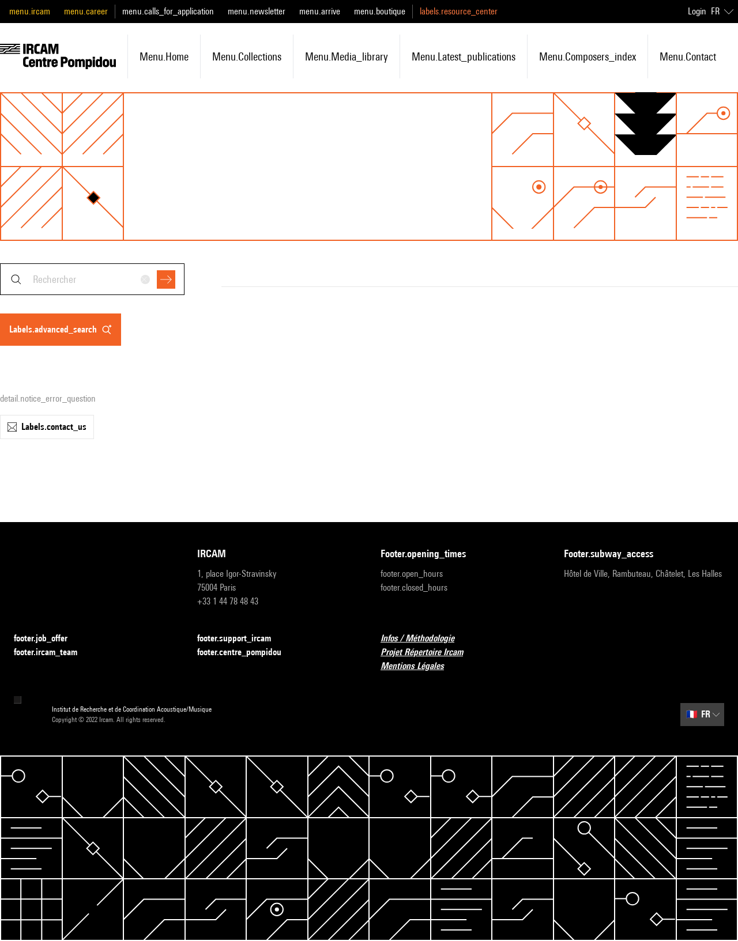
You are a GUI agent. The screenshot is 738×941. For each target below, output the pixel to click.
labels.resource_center (459, 11)
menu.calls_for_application (168, 11)
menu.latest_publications (463, 56)
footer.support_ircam (241, 639)
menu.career (86, 11)
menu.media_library (346, 56)
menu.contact (688, 56)
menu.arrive (319, 11)
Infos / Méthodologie (424, 639)
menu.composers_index (587, 56)
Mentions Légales (419, 666)
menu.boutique (379, 11)
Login (697, 11)
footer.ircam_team (52, 653)
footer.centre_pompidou (246, 653)
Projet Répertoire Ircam (429, 653)
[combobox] (92, 279)
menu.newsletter (256, 11)
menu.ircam (29, 11)
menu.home (164, 56)
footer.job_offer (47, 639)
